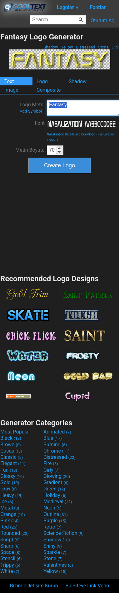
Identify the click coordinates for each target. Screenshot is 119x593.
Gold (9, 482)
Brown (10, 445)
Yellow (67, 47)
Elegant (13, 463)
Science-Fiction (63, 533)
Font (40, 123)
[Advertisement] (59, 223)
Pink (9, 521)
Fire (50, 463)
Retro (52, 527)
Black (10, 438)
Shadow (50, 47)
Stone (103, 47)
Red (8, 527)
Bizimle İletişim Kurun (34, 586)
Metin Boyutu (30, 150)
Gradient (55, 482)
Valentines (58, 565)
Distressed (85, 47)
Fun (8, 470)
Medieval (57, 501)
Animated (57, 432)
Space (10, 552)
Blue (52, 438)
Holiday (55, 495)
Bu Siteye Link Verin (87, 586)
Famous (52, 140)
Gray (8, 489)
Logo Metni (32, 108)
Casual (11, 451)
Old (115, 47)
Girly (51, 470)
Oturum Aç (102, 20)
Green (54, 489)
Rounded (14, 533)
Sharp (10, 546)
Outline (55, 514)
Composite (49, 90)
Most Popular (15, 432)
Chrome (56, 451)
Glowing (56, 476)
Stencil (11, 558)
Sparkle (54, 552)
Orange (12, 514)
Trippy (10, 565)
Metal (9, 508)
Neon (52, 508)
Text (9, 81)
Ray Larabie (105, 134)
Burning (55, 445)
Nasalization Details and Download (71, 134)
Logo (42, 81)
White (9, 571)
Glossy (12, 476)
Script (10, 540)
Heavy (11, 495)
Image (11, 90)
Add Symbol (31, 111)
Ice (6, 501)
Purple (54, 521)
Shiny (52, 546)
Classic (11, 457)
